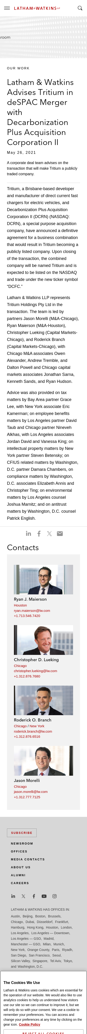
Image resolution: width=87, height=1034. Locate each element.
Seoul (56, 955)
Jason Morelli (27, 780)
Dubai (30, 922)
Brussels (54, 916)
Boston (40, 916)
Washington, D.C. (30, 966)
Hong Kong (35, 927)
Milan (47, 944)
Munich (58, 944)
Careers (20, 883)
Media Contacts (28, 859)
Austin (15, 916)
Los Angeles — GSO (26, 938)
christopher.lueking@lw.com (35, 671)
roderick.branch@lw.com (33, 731)
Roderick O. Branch (33, 720)
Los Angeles (20, 933)
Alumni (18, 875)
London (66, 927)
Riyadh (67, 950)
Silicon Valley (20, 961)
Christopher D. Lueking (36, 659)
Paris (55, 950)
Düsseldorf (44, 922)
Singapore (39, 961)
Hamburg (17, 927)
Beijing (27, 916)
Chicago (20, 666)
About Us (21, 867)
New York (37, 726)
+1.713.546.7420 (27, 616)
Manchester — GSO (25, 944)
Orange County (38, 950)
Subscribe (21, 833)
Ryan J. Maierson (30, 599)
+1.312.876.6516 (27, 736)
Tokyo (68, 961)
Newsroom (22, 843)
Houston (20, 605)
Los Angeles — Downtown (50, 933)
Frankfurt (61, 922)
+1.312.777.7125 (27, 797)
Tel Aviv (55, 961)
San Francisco (39, 955)
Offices (19, 851)
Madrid (49, 938)
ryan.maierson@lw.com (32, 611)
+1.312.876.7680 (27, 676)
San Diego (18, 955)
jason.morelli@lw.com (31, 792)
